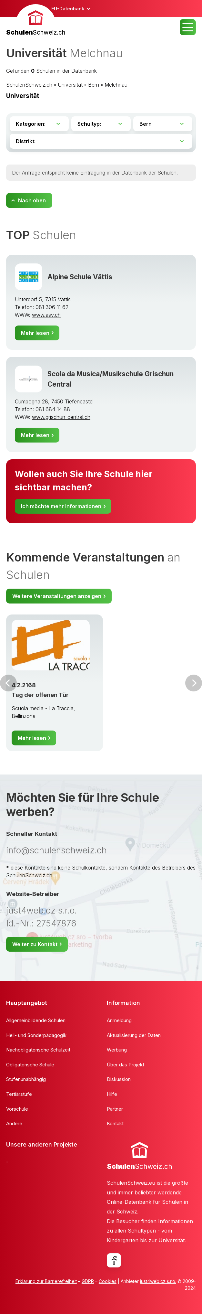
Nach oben (32, 200)
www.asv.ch (46, 315)
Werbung (117, 1050)
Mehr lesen (35, 333)
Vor (8, 683)
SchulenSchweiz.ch (29, 84)
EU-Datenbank (67, 8)
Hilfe (112, 1094)
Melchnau (116, 84)
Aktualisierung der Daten (134, 1035)
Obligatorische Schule (30, 1065)
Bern (93, 84)
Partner (115, 1109)
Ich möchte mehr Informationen (61, 506)
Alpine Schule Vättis (79, 277)
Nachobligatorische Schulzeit (38, 1050)
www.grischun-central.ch (61, 417)
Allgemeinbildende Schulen (36, 1020)
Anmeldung (119, 1020)
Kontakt (115, 1123)
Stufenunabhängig (26, 1079)
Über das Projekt (125, 1065)
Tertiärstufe (19, 1094)
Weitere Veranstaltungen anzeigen (56, 596)
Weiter (193, 683)
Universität (70, 84)
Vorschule (17, 1109)
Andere (14, 1123)
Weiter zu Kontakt (34, 944)
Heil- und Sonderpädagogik (36, 1035)
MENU (188, 27)
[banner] (35, 20)
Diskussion (119, 1079)
